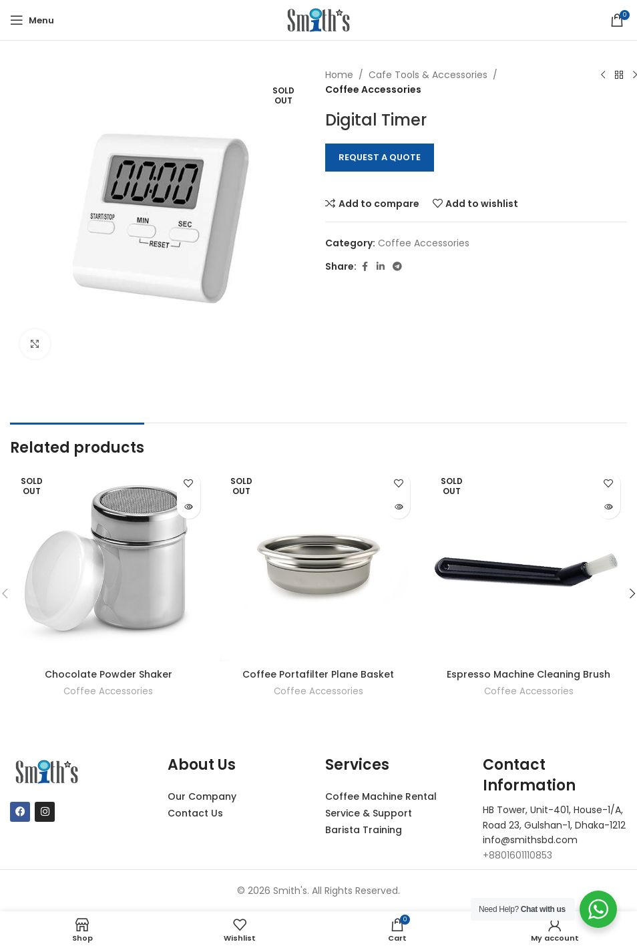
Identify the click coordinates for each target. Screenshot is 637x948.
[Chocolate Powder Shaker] (108, 563)
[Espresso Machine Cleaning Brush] (528, 563)
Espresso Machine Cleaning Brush (528, 674)
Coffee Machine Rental (381, 796)
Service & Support (368, 813)
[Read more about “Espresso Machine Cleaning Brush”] (608, 507)
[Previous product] (603, 75)
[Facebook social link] (365, 267)
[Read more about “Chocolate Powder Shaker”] (188, 507)
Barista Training (363, 830)
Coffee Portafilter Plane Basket (318, 674)
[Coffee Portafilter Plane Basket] (318, 563)
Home (339, 74)
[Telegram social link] (397, 267)
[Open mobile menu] (32, 20)
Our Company (202, 796)
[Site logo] (318, 19)
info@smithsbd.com (530, 840)
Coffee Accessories (373, 89)
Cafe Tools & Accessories (428, 74)
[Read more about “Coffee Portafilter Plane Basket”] (398, 507)
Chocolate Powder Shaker (108, 674)
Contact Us (195, 813)
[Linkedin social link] (381, 267)
